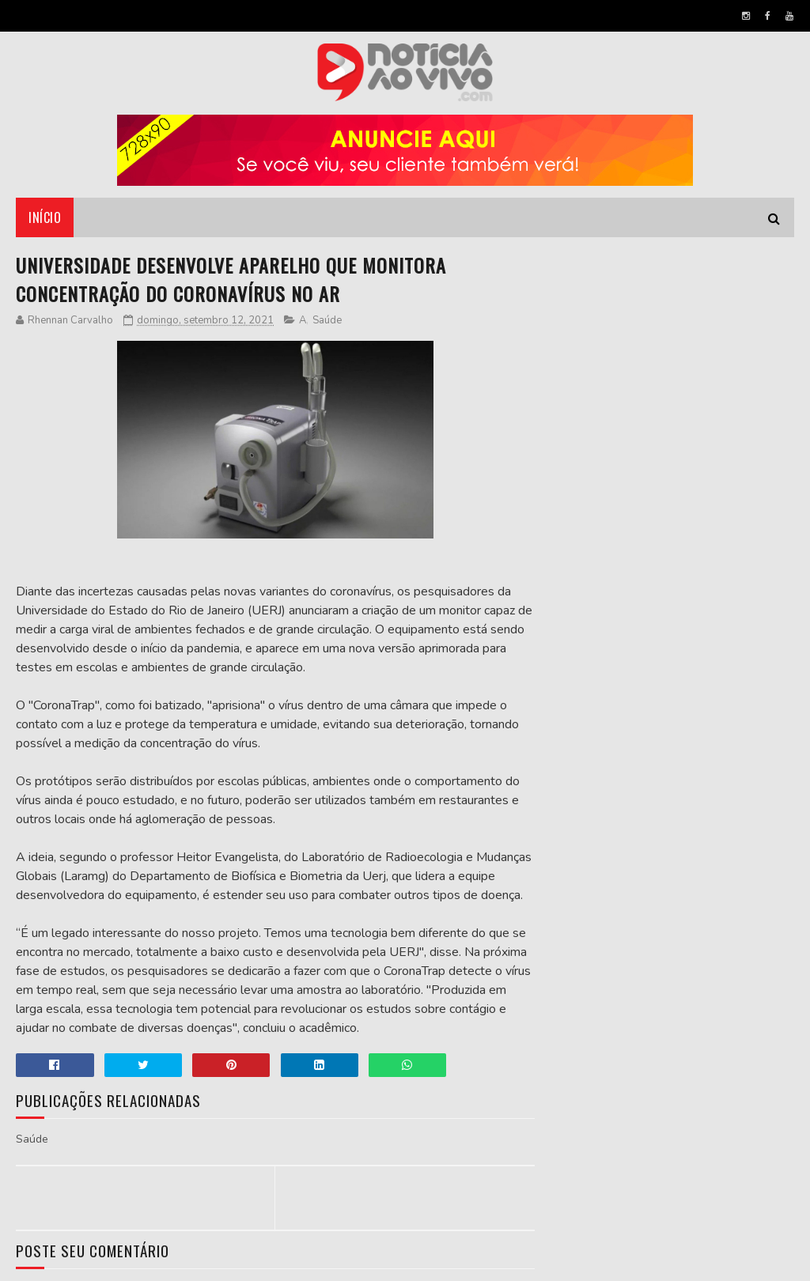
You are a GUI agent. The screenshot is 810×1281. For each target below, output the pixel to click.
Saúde (327, 320)
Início (44, 217)
